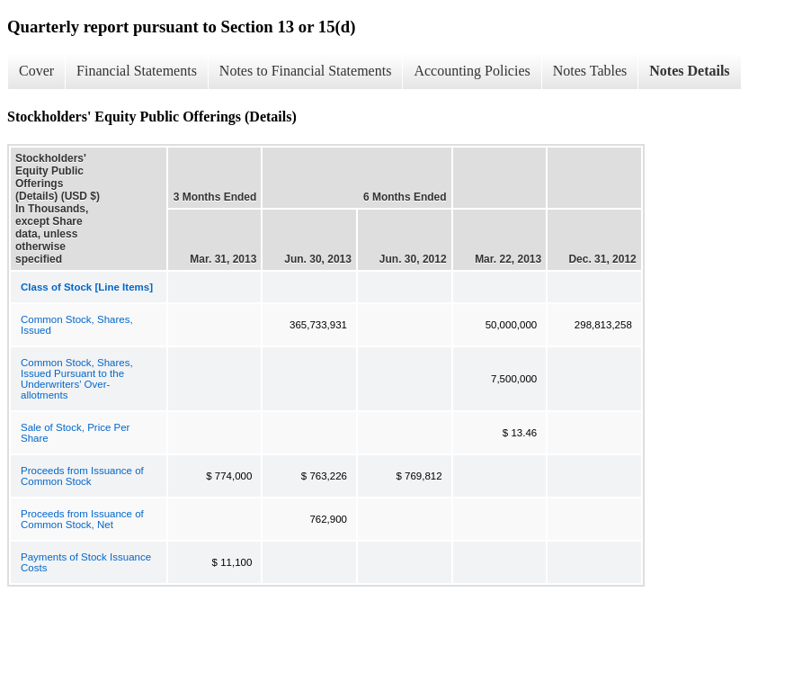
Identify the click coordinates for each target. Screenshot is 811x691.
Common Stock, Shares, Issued (77, 325)
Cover (36, 70)
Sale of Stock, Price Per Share (75, 433)
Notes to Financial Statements (305, 70)
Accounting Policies (472, 70)
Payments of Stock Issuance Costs (86, 562)
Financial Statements (136, 70)
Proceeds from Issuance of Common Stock (82, 476)
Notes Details (689, 70)
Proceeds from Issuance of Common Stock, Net (82, 519)
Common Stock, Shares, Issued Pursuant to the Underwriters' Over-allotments (77, 378)
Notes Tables (590, 70)
